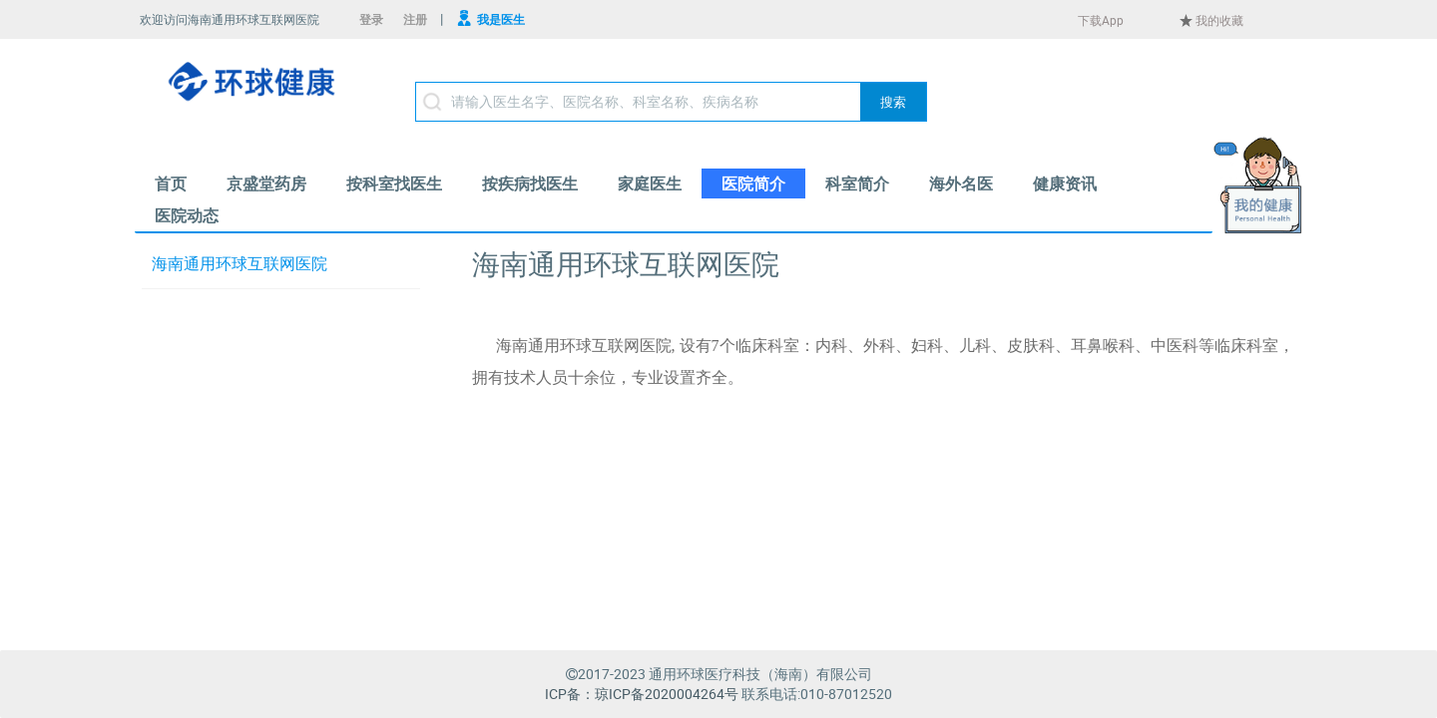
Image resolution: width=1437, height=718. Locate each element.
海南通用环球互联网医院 (239, 263)
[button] (893, 102)
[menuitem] (171, 183)
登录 (371, 19)
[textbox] (671, 102)
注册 (415, 19)
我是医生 (501, 19)
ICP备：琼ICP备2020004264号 (641, 693)
